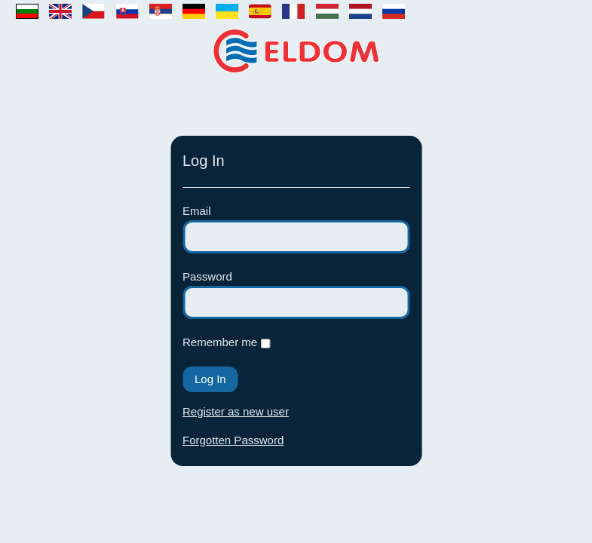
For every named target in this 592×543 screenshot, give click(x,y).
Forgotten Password (233, 440)
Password (207, 276)
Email (197, 210)
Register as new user (236, 411)
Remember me (221, 342)
